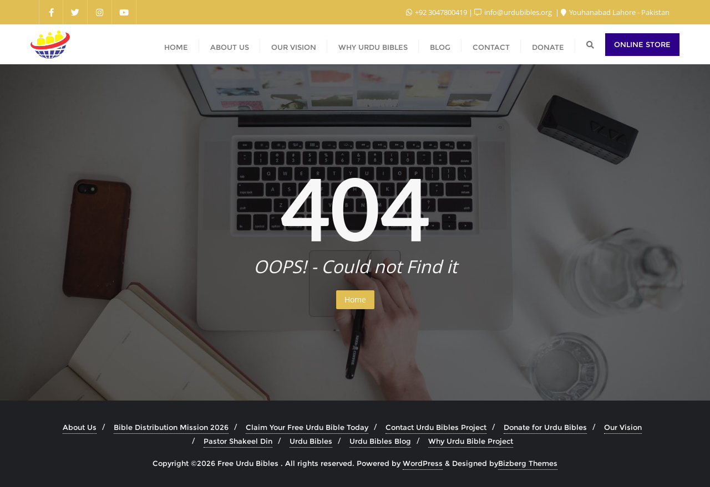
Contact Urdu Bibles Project (436, 427)
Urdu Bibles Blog (380, 441)
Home (355, 299)
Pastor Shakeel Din (238, 441)
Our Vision (623, 427)
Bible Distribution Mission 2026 (171, 427)
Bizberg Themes (527, 463)
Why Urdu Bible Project (470, 441)
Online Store (642, 44)
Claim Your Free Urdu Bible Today (307, 427)
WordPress (423, 463)
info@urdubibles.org (514, 12)
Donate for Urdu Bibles (545, 427)
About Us (80, 427)
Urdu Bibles (311, 441)
